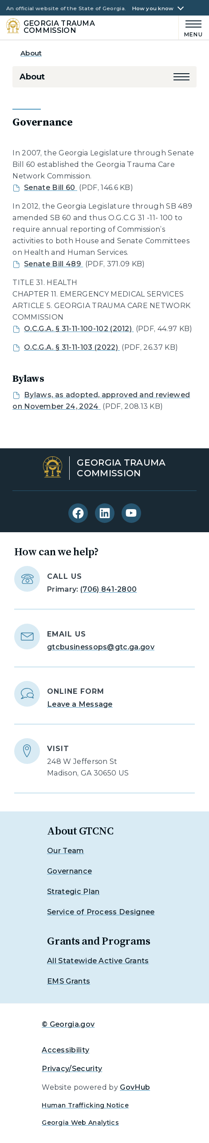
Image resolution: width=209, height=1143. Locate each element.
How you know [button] (153, 9)
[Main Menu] (191, 27)
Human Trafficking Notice (85, 1105)
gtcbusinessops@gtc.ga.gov (100, 647)
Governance (69, 871)
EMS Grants (68, 981)
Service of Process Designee (101, 912)
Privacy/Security (72, 1068)
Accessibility (65, 1050)
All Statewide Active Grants (98, 961)
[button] (181, 76)
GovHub (135, 1087)
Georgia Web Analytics (80, 1123)
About (31, 53)
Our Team (65, 850)
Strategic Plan (73, 891)
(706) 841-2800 (108, 589)
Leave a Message (80, 704)
